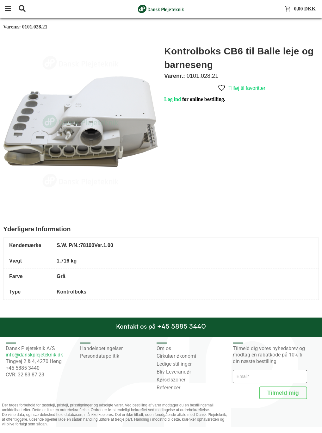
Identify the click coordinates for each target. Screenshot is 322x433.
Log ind (172, 99)
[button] (11, 9)
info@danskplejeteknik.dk (34, 355)
